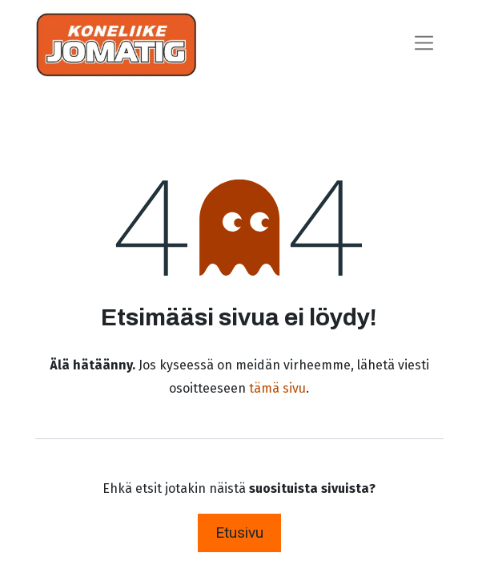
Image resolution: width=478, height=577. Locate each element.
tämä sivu (277, 388)
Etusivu (239, 532)
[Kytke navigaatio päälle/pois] (424, 44)
